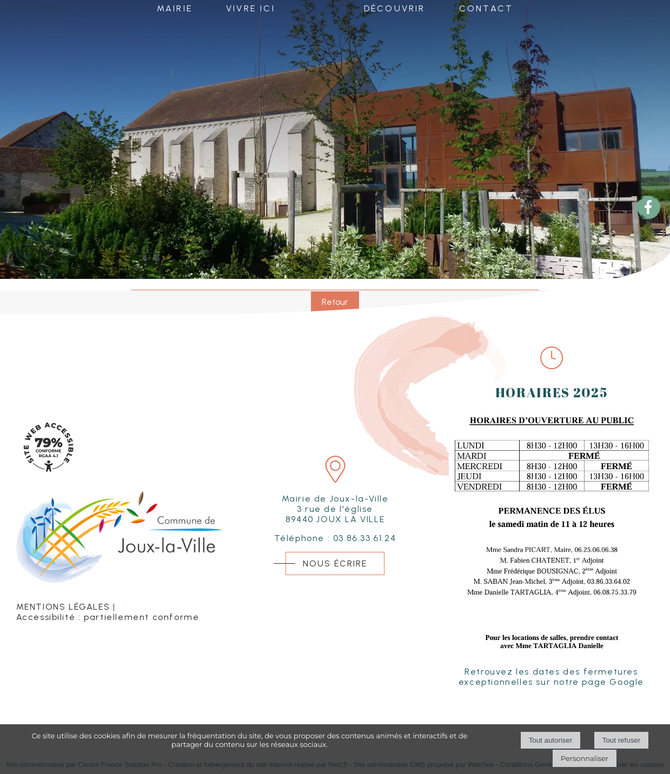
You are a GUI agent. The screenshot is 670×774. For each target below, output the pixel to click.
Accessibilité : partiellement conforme (108, 617)
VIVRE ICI (250, 10)
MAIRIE (175, 10)
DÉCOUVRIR (395, 10)
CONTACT (486, 10)
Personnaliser (584, 758)
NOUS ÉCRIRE (335, 563)
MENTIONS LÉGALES (63, 607)
